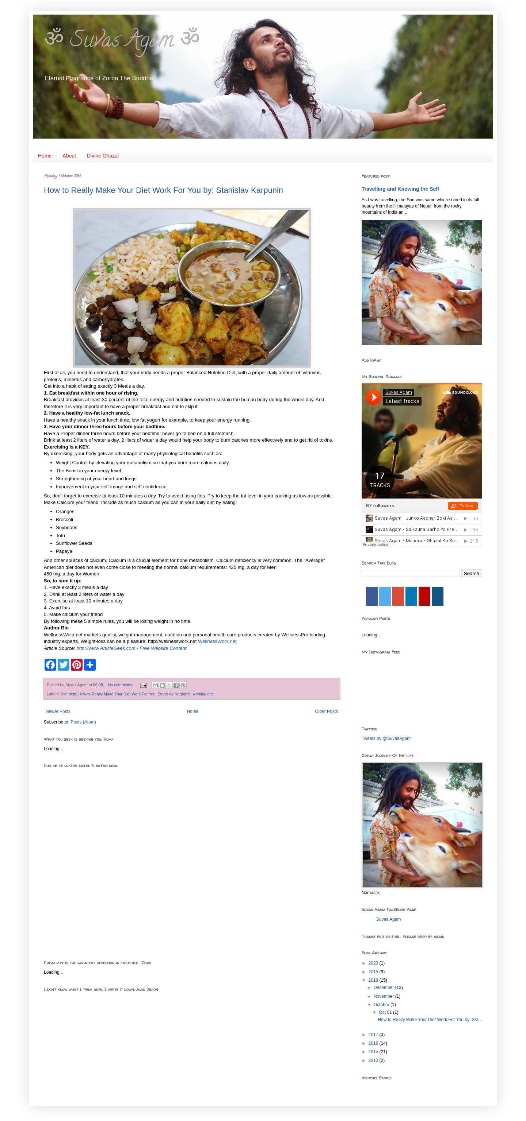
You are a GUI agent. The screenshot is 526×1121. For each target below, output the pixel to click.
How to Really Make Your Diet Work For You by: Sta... (430, 1019)
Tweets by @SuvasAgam (386, 738)
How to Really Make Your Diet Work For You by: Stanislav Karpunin (163, 190)
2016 (374, 1043)
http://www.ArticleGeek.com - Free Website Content (131, 648)
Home (45, 156)
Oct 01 (386, 1012)
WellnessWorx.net (217, 641)
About (69, 156)
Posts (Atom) (83, 722)
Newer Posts (58, 711)
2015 (374, 1051)
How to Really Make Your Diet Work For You (116, 694)
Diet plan (68, 694)
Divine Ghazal (103, 156)
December (384, 987)
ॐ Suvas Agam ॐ (122, 42)
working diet (203, 694)
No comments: (121, 685)
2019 (374, 971)
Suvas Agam (388, 919)
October (382, 1004)
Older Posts (326, 711)
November (384, 996)
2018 (374, 980)
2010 (374, 1060)
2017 (374, 1034)
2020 (374, 963)
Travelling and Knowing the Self (400, 189)
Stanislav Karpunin (174, 694)
